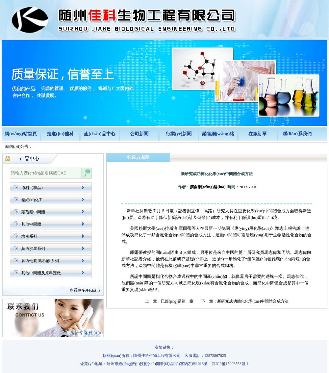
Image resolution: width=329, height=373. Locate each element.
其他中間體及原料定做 (41, 273)
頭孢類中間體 (33, 212)
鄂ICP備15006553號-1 (230, 363)
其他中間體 (31, 224)
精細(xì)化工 (32, 200)
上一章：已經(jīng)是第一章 (169, 301)
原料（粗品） (33, 187)
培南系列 (29, 236)
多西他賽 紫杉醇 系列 (40, 260)
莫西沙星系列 (33, 248)
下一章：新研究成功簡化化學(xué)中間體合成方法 (245, 301)
